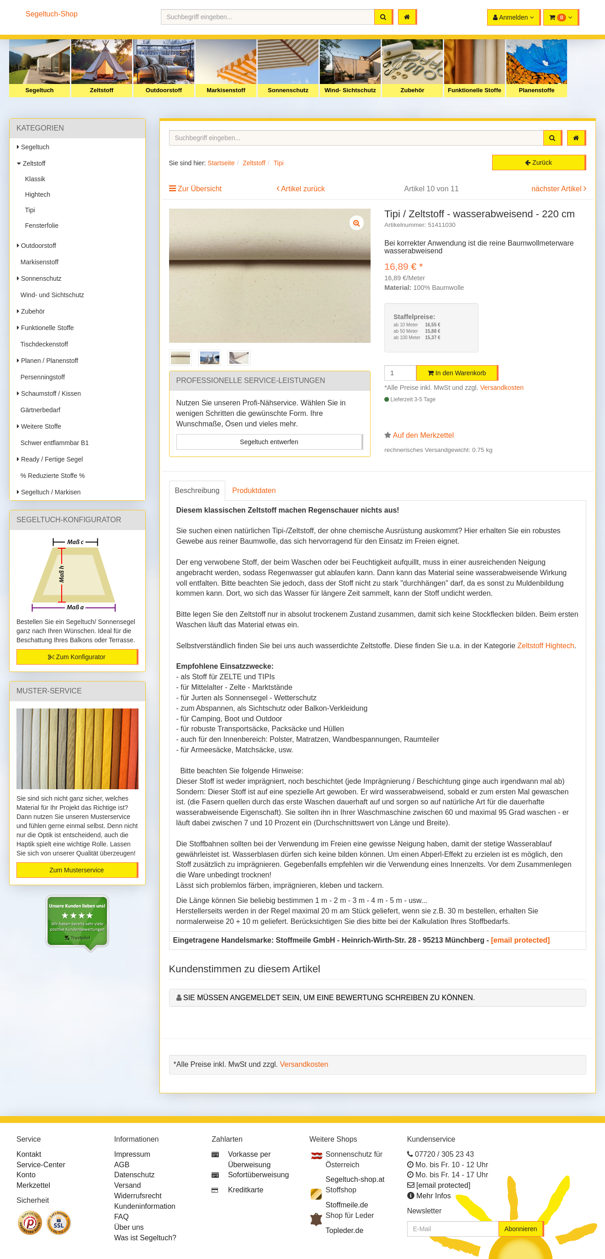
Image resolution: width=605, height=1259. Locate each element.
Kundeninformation (144, 1206)
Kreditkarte (245, 1190)
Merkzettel (33, 1185)
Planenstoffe (536, 90)
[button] (561, 17)
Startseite (220, 163)
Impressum (132, 1154)
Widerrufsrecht (138, 1196)
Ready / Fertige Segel (50, 459)
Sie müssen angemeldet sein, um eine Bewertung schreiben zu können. (329, 998)
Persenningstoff (41, 377)
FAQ (121, 1217)
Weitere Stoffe (39, 426)
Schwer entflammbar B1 (53, 442)
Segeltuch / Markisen (49, 492)
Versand (127, 1185)
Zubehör (413, 90)
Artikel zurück (303, 189)
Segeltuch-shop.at (355, 1179)
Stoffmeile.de (347, 1205)
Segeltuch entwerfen (269, 442)
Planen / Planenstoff (47, 360)
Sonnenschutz (288, 90)
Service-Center (40, 1165)
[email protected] (520, 940)
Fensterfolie (39, 225)
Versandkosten (502, 387)
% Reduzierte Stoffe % (51, 475)
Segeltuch (39, 90)
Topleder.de (345, 1230)
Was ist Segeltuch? (145, 1238)
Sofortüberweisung (258, 1175)
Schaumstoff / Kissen (49, 393)
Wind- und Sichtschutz (50, 295)
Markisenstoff (226, 90)
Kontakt (28, 1154)
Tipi (28, 210)
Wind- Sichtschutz (350, 90)
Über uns (129, 1227)
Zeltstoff (101, 90)
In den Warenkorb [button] (457, 373)
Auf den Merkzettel (423, 435)
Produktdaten (254, 490)
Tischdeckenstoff (42, 344)
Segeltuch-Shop (52, 14)
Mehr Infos (433, 1196)
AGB (122, 1165)
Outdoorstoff (164, 90)
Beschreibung (197, 490)
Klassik (33, 179)
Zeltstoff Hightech (545, 646)
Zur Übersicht (200, 189)
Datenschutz (134, 1175)
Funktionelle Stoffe (474, 90)
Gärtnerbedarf (38, 410)
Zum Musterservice (76, 870)
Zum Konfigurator (77, 657)
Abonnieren (520, 1229)
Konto (26, 1175)
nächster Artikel (557, 189)
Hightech (35, 194)
